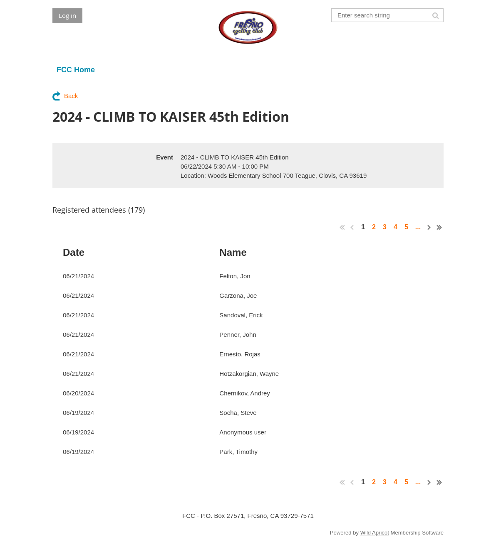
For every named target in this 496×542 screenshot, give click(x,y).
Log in (67, 15)
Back (71, 95)
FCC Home (76, 70)
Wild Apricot (374, 533)
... (418, 227)
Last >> (439, 227)
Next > (429, 227)
